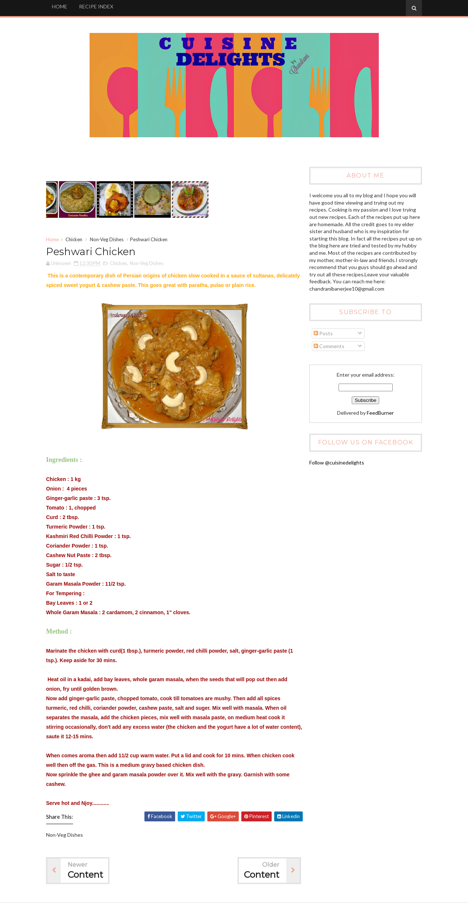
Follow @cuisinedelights (336, 462)
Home (54, 240)
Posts (322, 334)
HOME (61, 6)
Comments (328, 346)
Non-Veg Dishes (108, 240)
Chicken (75, 240)
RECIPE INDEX (97, 6)
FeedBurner (379, 413)
